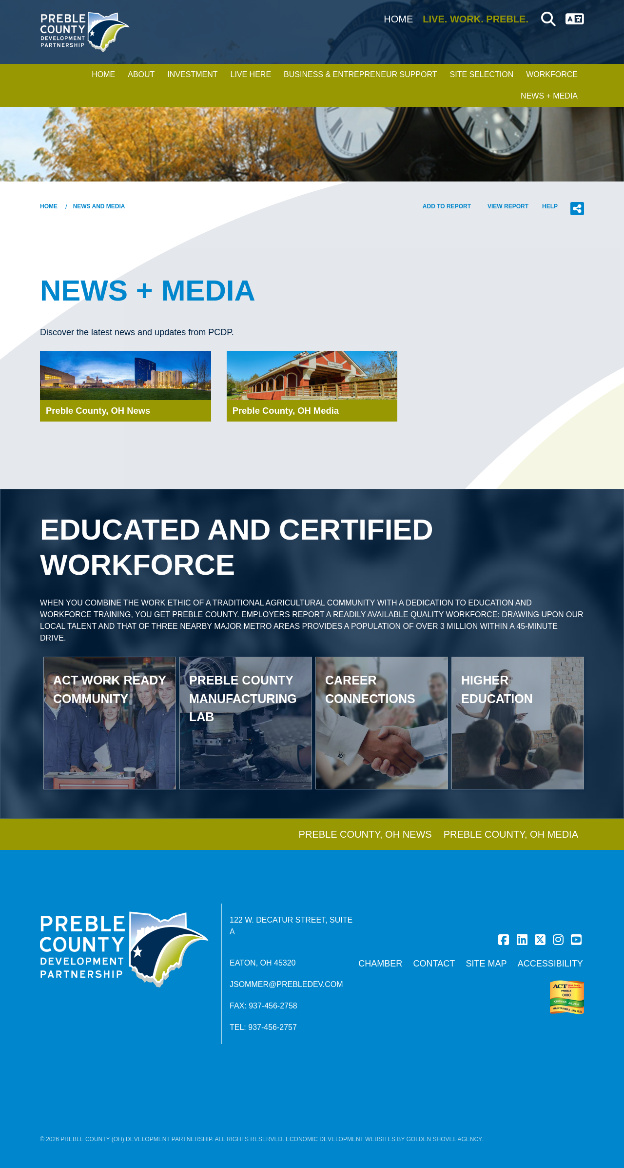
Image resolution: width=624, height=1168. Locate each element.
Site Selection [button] (482, 74)
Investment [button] (192, 74)
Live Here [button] (250, 74)
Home (398, 19)
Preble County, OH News (365, 834)
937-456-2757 (272, 1027)
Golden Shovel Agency (445, 1139)
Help (550, 206)
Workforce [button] (552, 74)
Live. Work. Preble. (475, 19)
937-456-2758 (273, 1006)
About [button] (141, 74)
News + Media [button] (549, 96)
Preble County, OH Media (511, 834)
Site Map (486, 963)
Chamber (380, 963)
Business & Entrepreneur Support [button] (360, 74)
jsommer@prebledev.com (286, 984)
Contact (434, 963)
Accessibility (550, 963)
